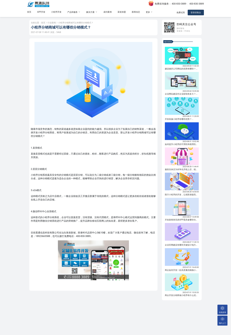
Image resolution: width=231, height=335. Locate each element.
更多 (149, 12)
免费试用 (180, 12)
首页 (29, 12)
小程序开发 (56, 12)
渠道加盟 (122, 12)
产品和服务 (73, 12)
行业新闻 (52, 22)
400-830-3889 (179, 3)
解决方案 (91, 12)
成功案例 (107, 12)
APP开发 (41, 12)
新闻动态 (136, 12)
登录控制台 (196, 12)
